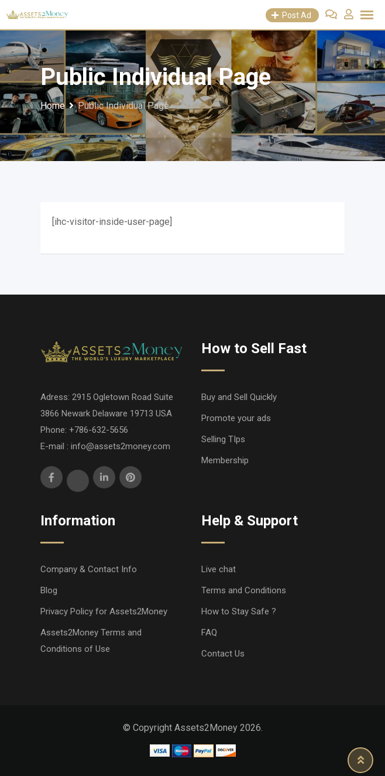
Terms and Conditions (243, 590)
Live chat (218, 569)
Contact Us (223, 653)
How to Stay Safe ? (238, 611)
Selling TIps (223, 439)
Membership (225, 460)
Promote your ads (236, 418)
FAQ (209, 632)
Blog (48, 590)
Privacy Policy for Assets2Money (103, 611)
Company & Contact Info (88, 569)
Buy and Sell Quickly (239, 397)
